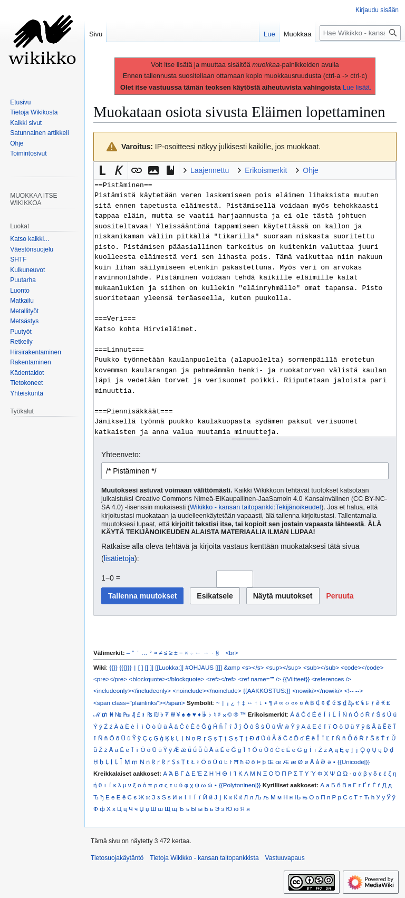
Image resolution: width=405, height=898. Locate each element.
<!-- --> (353, 690)
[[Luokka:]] (169, 667)
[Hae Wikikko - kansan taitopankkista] (360, 33)
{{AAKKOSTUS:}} (267, 690)
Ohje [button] (311, 170)
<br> (232, 652)
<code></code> (362, 667)
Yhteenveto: (121, 454)
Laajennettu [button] (209, 170)
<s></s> (253, 667)
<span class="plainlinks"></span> (139, 702)
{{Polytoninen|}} (240, 784)
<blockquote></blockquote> (166, 678)
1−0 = (110, 578)
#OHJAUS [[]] (203, 667)
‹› (287, 702)
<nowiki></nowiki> (317, 690)
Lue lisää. (357, 87)
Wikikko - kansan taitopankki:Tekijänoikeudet (255, 507)
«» (294, 702)
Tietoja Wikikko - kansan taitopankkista (204, 858)
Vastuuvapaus (285, 858)
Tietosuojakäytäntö (117, 858)
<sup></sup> (284, 667)
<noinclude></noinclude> (206, 690)
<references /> (331, 678)
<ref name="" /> (259, 678)
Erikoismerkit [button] (266, 170)
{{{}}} (125, 667)
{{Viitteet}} (296, 678)
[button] (102, 170)
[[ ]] (149, 667)
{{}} (113, 667)
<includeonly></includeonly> (132, 690)
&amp (232, 667)
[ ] (140, 667)
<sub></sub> (321, 667)
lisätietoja (119, 558)
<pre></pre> (110, 678)
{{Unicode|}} (354, 761)
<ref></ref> (221, 678)
